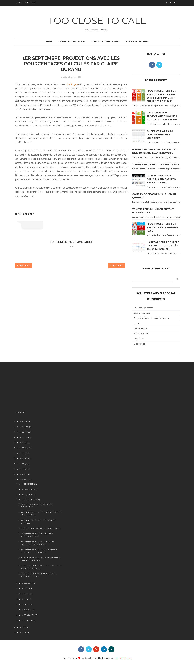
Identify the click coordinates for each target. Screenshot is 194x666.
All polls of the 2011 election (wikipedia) (151, 318)
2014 (24, 469)
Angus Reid (139, 339)
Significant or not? (137, 41)
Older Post (116, 266)
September (30, 500)
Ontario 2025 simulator (105, 41)
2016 (24, 458)
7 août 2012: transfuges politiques (155, 164)
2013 (24, 474)
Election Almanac (142, 313)
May (26, 599)
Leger (136, 323)
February (29, 615)
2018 (24, 448)
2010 (24, 632)
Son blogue (72, 84)
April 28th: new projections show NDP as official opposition (162, 116)
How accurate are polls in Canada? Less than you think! (161, 179)
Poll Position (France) (143, 308)
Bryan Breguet (24, 214)
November (29, 489)
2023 (24, 421)
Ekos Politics (139, 344)
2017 (24, 453)
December (29, 484)
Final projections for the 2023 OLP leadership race (162, 227)
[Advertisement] (38, 388)
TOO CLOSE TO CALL (97, 20)
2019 (24, 443)
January (28, 620)
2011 (24, 627)
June (26, 594)
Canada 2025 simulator (72, 41)
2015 (24, 464)
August (28, 583)
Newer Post (23, 266)
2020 (24, 437)
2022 (24, 427)
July (26, 588)
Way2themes (91, 658)
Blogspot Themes (122, 658)
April (27, 604)
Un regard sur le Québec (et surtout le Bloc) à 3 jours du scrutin (163, 246)
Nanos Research (141, 333)
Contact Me (30, 3)
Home (19, 3)
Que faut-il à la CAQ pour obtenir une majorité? (160, 134)
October (28, 495)
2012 (24, 480)
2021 (24, 432)
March (27, 610)
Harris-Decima (140, 328)
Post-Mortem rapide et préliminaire (41, 528)
